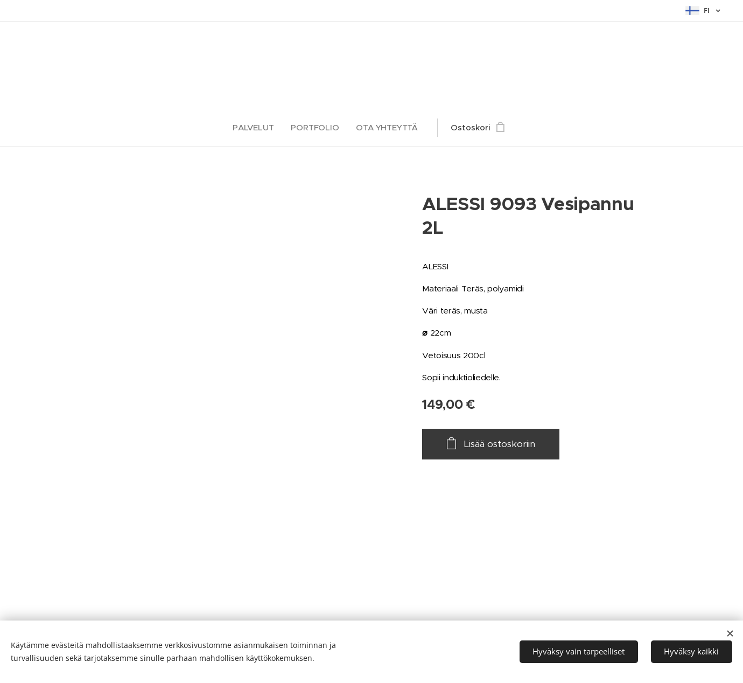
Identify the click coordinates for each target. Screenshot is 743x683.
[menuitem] (256, 127)
